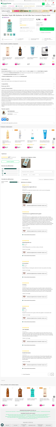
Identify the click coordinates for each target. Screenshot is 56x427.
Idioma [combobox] (36, 174)
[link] (8, 157)
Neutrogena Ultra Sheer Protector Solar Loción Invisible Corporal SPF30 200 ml (18, 414)
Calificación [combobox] (26, 174)
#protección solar (29, 30)
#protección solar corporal (24, 31)
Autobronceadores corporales (35, 411)
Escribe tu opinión (10, 161)
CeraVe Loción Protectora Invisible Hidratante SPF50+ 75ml (38, 417)
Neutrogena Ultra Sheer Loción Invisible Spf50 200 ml (40, 414)
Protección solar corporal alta (10, 411)
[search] (43, 4)
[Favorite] (12, 47)
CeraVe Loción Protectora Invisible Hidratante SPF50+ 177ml (28, 418)
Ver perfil (15, 114)
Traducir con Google (26, 192)
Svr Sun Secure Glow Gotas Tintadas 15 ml (43, 416)
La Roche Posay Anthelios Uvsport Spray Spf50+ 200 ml (17, 415)
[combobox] (48, 179)
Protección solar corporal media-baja (22, 411)
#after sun (31, 31)
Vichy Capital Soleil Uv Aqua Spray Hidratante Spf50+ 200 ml (37, 415)
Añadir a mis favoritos (45, 32)
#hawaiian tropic (22, 30)
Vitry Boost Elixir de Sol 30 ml (30, 416)
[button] (45, 1)
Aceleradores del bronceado (45, 411)
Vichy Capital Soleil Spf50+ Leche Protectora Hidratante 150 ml (17, 417)
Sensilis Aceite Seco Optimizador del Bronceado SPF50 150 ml (15, 416)
